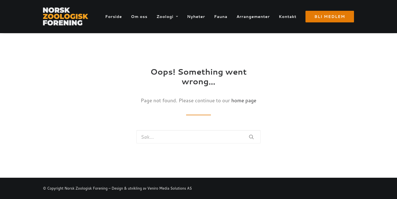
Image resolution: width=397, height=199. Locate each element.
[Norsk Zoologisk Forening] (65, 16)
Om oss (139, 16)
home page (243, 100)
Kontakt (287, 16)
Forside (113, 16)
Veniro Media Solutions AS (169, 188)
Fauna (220, 16)
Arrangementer (253, 16)
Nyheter (196, 16)
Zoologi (167, 16)
